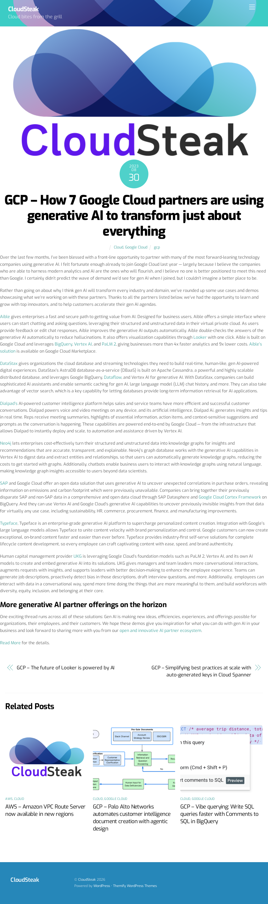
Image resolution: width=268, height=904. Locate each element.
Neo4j (5, 443)
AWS (9, 799)
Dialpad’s (9, 403)
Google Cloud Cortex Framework (230, 497)
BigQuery (63, 344)
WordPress (101, 886)
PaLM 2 (109, 344)
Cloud (118, 247)
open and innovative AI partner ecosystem (160, 630)
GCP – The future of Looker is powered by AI (65, 668)
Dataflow (112, 377)
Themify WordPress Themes (135, 886)
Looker (200, 337)
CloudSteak (87, 879)
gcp (157, 247)
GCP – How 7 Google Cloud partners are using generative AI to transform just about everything (134, 215)
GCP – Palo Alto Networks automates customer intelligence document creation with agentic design (132, 817)
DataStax (9, 363)
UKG (78, 556)
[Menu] (252, 7)
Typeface (9, 523)
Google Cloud (136, 247)
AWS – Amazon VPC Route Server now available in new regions (45, 810)
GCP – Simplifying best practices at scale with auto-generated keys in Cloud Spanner (201, 671)
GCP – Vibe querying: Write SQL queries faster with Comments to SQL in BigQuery (219, 814)
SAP (4, 483)
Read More (10, 643)
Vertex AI (83, 344)
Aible (5, 316)
